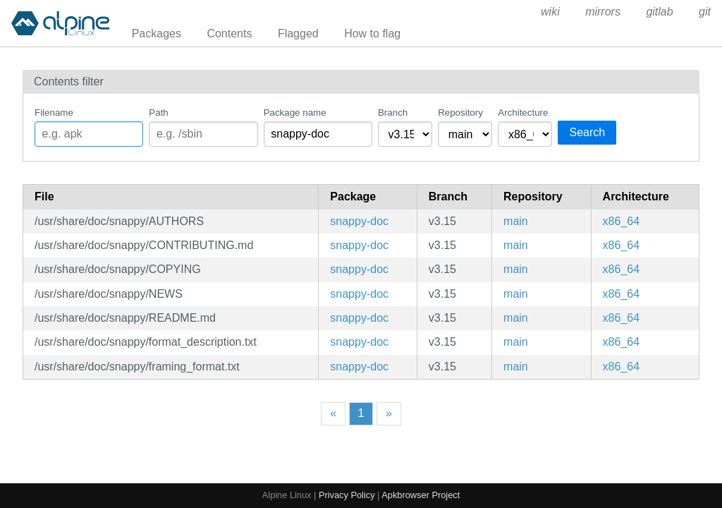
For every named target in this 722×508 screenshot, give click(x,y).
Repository (460, 112)
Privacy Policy (347, 495)
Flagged (298, 34)
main (515, 221)
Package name (295, 112)
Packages (156, 34)
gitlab (659, 12)
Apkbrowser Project (420, 495)
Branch (393, 112)
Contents (229, 34)
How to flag (372, 34)
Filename (54, 112)
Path (158, 112)
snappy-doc (359, 221)
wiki (550, 12)
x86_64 (621, 221)
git (705, 12)
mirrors (602, 12)
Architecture (523, 112)
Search (587, 132)
